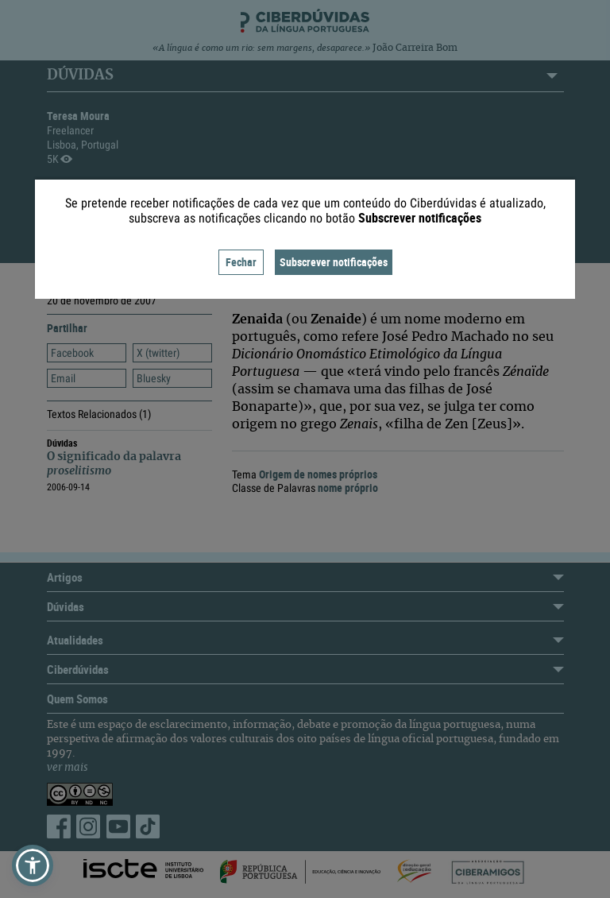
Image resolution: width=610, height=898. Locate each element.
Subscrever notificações (334, 261)
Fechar (241, 261)
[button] (32, 865)
